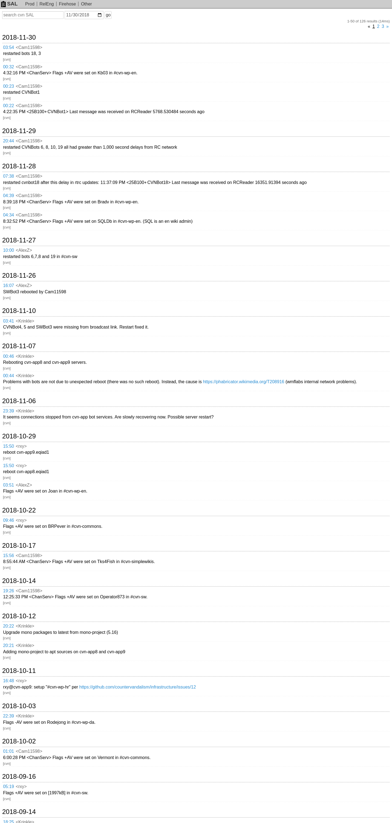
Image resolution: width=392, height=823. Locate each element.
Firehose (67, 4)
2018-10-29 (19, 436)
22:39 (8, 716)
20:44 (8, 141)
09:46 (8, 520)
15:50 (8, 446)
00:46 (8, 356)
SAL (9, 4)
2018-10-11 (19, 671)
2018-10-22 (19, 510)
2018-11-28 (19, 166)
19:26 (8, 590)
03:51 (8, 485)
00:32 (8, 67)
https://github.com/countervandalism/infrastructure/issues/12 (137, 687)
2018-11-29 (19, 131)
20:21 (8, 645)
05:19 (8, 786)
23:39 (8, 411)
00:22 (8, 105)
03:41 (8, 321)
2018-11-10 (19, 311)
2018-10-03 (19, 706)
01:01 (8, 751)
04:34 (8, 215)
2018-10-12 (19, 616)
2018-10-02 (19, 741)
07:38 (8, 176)
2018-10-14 (19, 581)
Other (86, 4)
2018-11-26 (19, 275)
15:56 (8, 555)
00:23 (8, 86)
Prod (29, 4)
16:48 (8, 680)
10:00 (8, 250)
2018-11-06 (19, 401)
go (108, 15)
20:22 (8, 626)
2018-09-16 (19, 776)
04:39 (8, 195)
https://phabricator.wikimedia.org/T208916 (243, 381)
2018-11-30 (19, 37)
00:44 (8, 375)
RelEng (46, 4)
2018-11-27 (19, 240)
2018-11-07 (19, 346)
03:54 (8, 47)
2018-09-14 (19, 812)
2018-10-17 (19, 545)
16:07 (8, 285)
